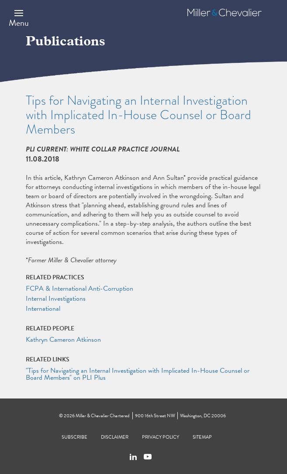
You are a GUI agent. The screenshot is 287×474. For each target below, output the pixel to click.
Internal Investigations (56, 298)
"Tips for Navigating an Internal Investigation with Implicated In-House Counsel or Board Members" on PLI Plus (137, 374)
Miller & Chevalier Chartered (102, 415)
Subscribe (74, 437)
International (43, 308)
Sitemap (202, 437)
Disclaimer (114, 437)
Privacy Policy (160, 437)
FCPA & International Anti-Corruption (79, 288)
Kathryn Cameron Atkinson (63, 339)
